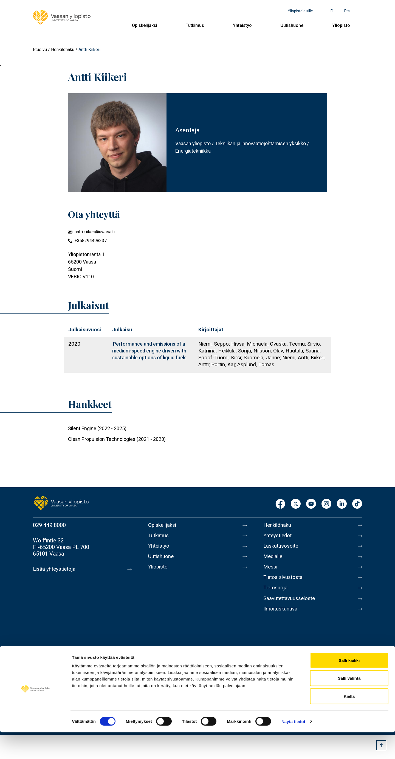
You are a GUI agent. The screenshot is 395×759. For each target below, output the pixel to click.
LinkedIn (342, 504)
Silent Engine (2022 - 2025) (97, 428)
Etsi (347, 11)
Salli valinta (349, 705)
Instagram (326, 504)
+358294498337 (91, 240)
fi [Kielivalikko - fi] (332, 11)
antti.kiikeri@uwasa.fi (95, 231)
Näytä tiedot (293, 748)
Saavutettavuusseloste (290, 606)
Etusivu (40, 49)
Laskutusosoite (281, 548)
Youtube (311, 504)
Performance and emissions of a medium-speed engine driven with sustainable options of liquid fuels (149, 350)
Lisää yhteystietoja (55, 569)
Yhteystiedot (278, 536)
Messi (270, 571)
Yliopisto (341, 25)
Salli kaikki (349, 687)
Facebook (280, 504)
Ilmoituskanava (281, 617)
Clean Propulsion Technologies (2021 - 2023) (117, 439)
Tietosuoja (276, 594)
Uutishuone (291, 25)
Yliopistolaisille (300, 11)
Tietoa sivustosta (284, 582)
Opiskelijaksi (144, 25)
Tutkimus (195, 25)
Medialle (273, 559)
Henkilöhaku (62, 49)
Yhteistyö (242, 25)
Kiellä (349, 723)
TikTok (357, 504)
